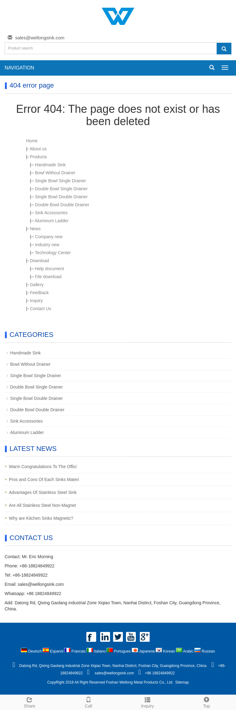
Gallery (36, 284)
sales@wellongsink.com (39, 37)
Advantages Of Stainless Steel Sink (43, 492)
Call (88, 701)
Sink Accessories (51, 212)
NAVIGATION (19, 67)
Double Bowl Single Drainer (61, 188)
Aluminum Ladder (52, 220)
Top (206, 701)
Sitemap (182, 682)
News (35, 228)
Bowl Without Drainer (55, 172)
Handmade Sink (50, 164)
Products (38, 156)
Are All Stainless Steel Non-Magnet (42, 505)
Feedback (39, 292)
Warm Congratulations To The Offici (43, 466)
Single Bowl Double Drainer (61, 196)
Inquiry (36, 300)
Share (29, 701)
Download (39, 260)
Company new (49, 236)
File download (48, 276)
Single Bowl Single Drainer (60, 180)
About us (38, 148)
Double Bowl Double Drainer (62, 204)
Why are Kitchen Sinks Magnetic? (41, 518)
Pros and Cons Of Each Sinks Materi (44, 479)
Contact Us (40, 308)
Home (31, 140)
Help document (49, 268)
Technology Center (53, 252)
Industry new (47, 244)
